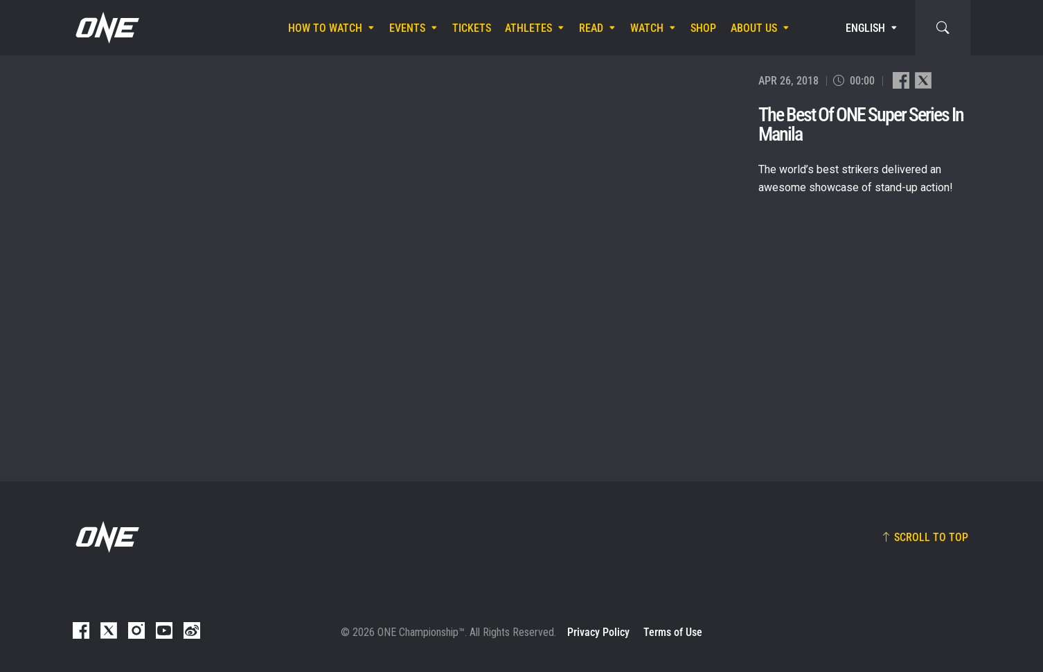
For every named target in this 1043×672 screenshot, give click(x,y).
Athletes (528, 28)
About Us (754, 28)
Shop (703, 28)
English (865, 28)
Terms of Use (672, 632)
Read (591, 28)
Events (407, 28)
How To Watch (325, 28)
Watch (646, 28)
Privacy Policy (598, 632)
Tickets (471, 28)
